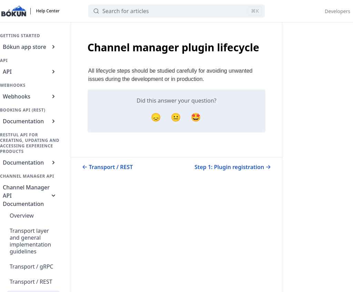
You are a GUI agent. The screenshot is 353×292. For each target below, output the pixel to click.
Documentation (30, 121)
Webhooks (30, 96)
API (30, 71)
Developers (337, 11)
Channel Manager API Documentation (30, 196)
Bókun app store (30, 47)
